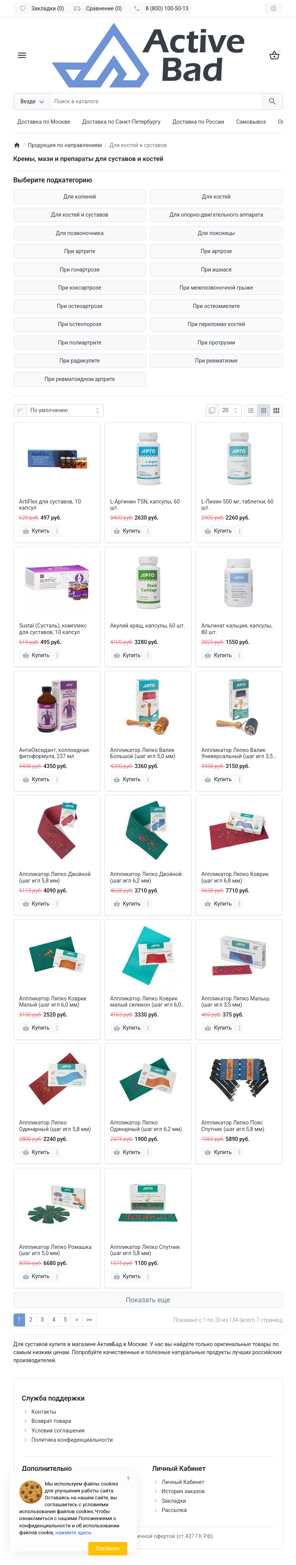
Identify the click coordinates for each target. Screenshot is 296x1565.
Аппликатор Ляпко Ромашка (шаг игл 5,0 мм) (55, 1250)
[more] (57, 531)
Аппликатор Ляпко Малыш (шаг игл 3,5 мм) (235, 1001)
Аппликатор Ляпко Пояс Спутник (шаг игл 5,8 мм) (232, 1126)
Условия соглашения (58, 1431)
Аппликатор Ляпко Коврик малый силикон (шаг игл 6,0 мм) (145, 1002)
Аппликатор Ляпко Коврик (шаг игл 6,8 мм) (235, 877)
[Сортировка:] (65, 410)
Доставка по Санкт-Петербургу (121, 122)
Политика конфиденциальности (72, 1440)
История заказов (183, 1491)
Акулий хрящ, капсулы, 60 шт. (147, 626)
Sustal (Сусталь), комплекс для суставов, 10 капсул (53, 629)
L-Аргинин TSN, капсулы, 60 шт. (145, 504)
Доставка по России (198, 122)
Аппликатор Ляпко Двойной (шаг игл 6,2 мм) (146, 877)
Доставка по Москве (43, 122)
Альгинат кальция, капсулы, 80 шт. (236, 629)
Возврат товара (51, 1421)
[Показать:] (230, 410)
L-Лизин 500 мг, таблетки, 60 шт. (237, 504)
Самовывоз (251, 122)
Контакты (44, 1412)
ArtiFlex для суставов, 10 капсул (50, 504)
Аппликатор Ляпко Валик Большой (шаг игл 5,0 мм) (142, 753)
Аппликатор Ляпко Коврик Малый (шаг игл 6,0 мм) (53, 1001)
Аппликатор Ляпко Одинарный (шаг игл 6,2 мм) (146, 1126)
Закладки (174, 1501)
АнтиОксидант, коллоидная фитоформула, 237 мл (54, 753)
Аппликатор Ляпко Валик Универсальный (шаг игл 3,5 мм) (237, 753)
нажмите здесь (73, 1532)
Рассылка (174, 1510)
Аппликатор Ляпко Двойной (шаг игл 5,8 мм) (55, 877)
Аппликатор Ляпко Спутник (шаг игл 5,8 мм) (145, 1250)
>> (89, 1320)
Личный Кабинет (183, 1482)
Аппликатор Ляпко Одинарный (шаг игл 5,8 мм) (55, 1126)
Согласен (107, 1548)
